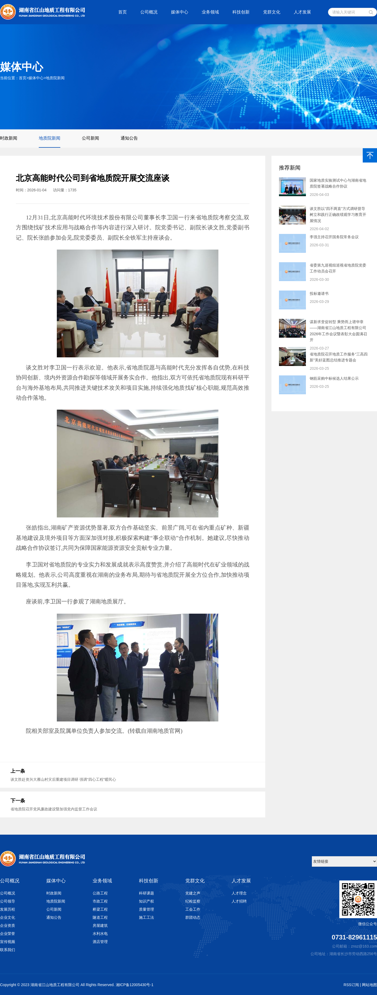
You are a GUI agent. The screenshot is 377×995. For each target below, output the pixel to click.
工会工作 (192, 909)
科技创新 (241, 12)
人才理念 (239, 893)
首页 (122, 12)
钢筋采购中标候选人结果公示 (334, 378)
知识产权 (146, 901)
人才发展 (302, 12)
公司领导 (7, 901)
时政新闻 (8, 138)
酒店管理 (100, 941)
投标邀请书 (319, 293)
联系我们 (7, 950)
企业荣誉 (7, 933)
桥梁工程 (100, 909)
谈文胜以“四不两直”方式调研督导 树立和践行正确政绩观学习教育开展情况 (338, 214)
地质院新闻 (55, 78)
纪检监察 (192, 901)
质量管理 (146, 909)
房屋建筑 (100, 925)
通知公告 (129, 138)
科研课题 (146, 893)
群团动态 (192, 917)
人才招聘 (239, 901)
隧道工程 (100, 917)
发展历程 (7, 909)
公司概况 (149, 12)
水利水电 (100, 933)
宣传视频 (7, 941)
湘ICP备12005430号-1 (134, 985)
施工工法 (146, 917)
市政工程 (100, 901)
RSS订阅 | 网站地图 (360, 985)
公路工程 (100, 893)
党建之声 (192, 893)
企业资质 (7, 925)
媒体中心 (179, 12)
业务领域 (210, 12)
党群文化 (271, 12)
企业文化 (7, 917)
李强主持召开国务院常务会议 (334, 237)
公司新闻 (90, 138)
